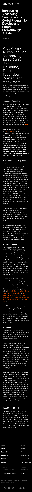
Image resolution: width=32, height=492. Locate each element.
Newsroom (4, 455)
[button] (28, 4)
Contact (3, 462)
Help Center (24, 470)
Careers (3, 459)
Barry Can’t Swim (15, 293)
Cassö (27, 291)
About (3, 448)
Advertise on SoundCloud (8, 470)
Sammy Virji (17, 295)
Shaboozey (6, 293)
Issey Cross (14, 297)
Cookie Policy (16, 480)
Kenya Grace (10, 131)
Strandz (17, 299)
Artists (23, 448)
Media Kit (23, 473)
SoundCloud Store (26, 459)
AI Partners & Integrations (9, 473)
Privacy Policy (10, 480)
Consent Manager (24, 480)
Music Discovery (25, 455)
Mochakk (10, 291)
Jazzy (4, 299)
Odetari (21, 297)
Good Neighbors (19, 291)
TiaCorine (10, 295)
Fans (22, 452)
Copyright (12, 482)
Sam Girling (10, 299)
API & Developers (26, 462)
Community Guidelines (5, 482)
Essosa (26, 297)
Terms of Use (3, 480)
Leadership (4, 452)
